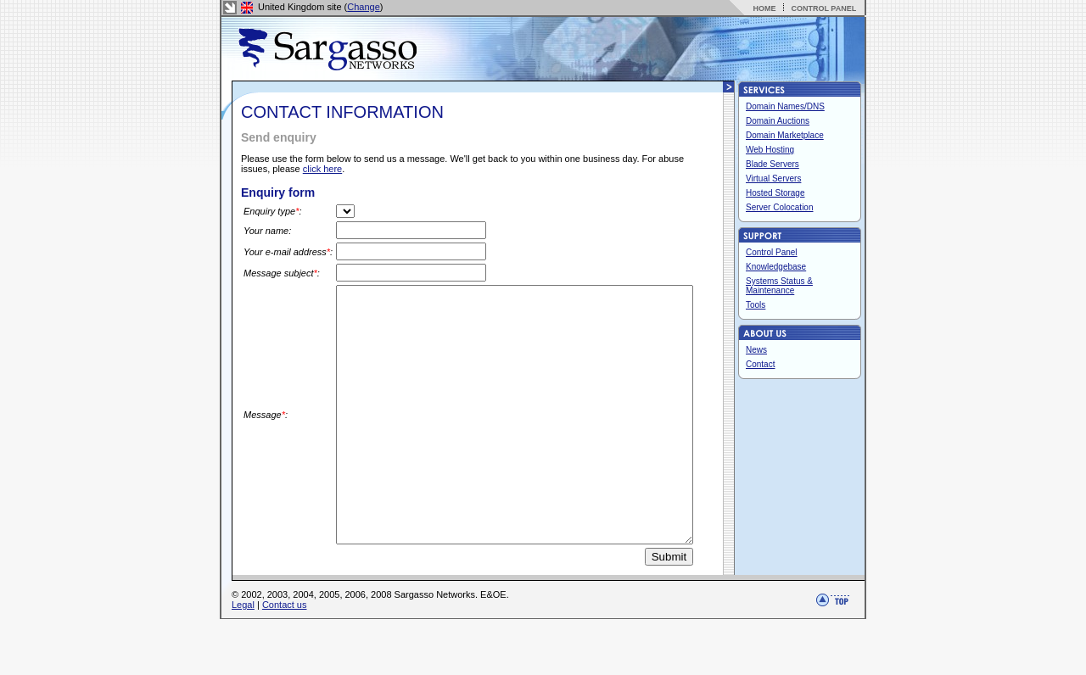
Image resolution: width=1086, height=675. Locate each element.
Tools (755, 305)
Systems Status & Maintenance (779, 285)
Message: (266, 445)
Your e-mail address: (267, 253)
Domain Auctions (777, 121)
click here (322, 169)
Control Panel (772, 252)
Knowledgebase (776, 266)
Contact (760, 364)
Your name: (267, 231)
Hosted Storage (775, 193)
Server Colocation (779, 207)
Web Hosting (770, 149)
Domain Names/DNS (785, 106)
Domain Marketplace (785, 135)
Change (363, 7)
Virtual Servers (773, 178)
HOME (764, 8)
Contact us (284, 660)
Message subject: (263, 276)
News (756, 349)
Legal (243, 660)
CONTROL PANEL (823, 8)
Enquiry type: (273, 211)
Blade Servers (772, 164)
